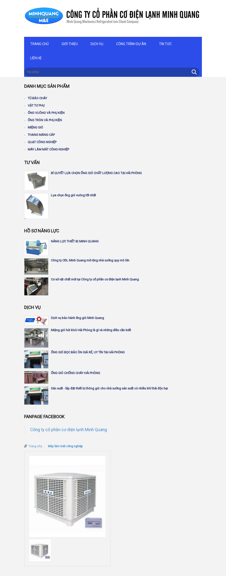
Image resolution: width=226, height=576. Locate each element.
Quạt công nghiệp (42, 142)
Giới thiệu (70, 44)
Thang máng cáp (41, 135)
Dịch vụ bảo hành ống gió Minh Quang (77, 318)
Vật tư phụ (36, 105)
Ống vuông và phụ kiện (46, 113)
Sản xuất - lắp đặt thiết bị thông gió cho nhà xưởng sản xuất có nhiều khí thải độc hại (109, 388)
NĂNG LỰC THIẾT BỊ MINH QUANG (75, 241)
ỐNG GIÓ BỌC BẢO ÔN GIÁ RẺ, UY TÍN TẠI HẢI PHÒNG (88, 352)
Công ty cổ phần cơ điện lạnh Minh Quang (68, 429)
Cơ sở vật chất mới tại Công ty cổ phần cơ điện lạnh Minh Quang (95, 279)
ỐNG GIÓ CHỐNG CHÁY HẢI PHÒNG (75, 373)
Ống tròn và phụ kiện (45, 120)
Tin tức (165, 44)
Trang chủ (39, 44)
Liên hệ (36, 58)
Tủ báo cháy (37, 98)
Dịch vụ (97, 44)
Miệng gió (35, 127)
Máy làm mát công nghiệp (48, 149)
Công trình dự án (131, 44)
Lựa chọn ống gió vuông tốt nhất (73, 195)
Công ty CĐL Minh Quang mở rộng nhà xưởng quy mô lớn (90, 260)
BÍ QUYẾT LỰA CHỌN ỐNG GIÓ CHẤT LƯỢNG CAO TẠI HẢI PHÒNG (96, 173)
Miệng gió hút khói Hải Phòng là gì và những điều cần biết (91, 330)
